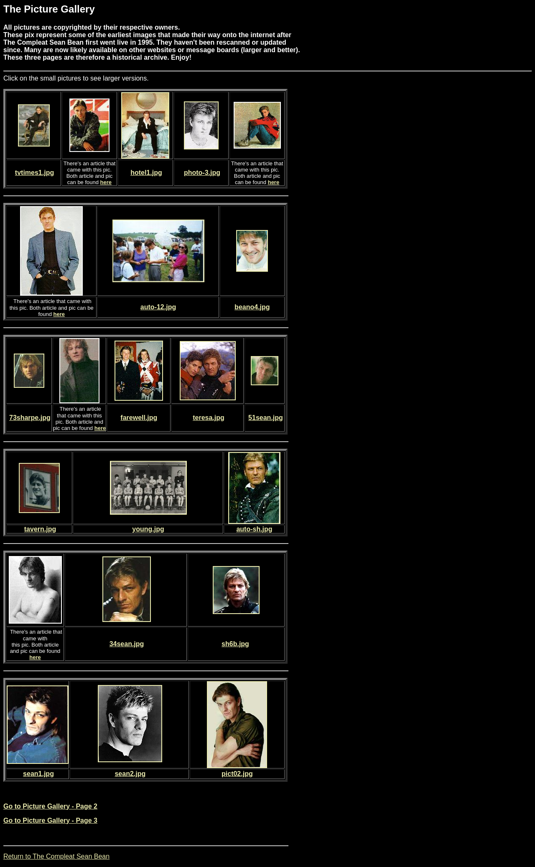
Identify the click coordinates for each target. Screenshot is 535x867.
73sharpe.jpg (30, 417)
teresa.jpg (208, 417)
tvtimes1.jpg (34, 172)
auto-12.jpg (158, 307)
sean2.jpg (130, 773)
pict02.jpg (237, 773)
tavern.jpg (40, 529)
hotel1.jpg (146, 172)
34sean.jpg (127, 643)
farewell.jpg (138, 417)
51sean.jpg (265, 417)
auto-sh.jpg (254, 529)
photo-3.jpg (202, 172)
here (106, 182)
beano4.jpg (252, 307)
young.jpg (148, 529)
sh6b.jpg (235, 643)
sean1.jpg (38, 773)
